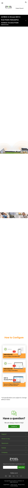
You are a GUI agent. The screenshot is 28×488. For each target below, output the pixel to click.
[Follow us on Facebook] (6, 476)
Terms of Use (13, 484)
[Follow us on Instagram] (21, 476)
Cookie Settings (14, 485)
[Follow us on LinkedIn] (13, 476)
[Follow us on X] (17, 476)
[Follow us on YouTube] (10, 476)
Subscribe (21, 467)
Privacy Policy (21, 484)
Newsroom (4, 443)
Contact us (14, 426)
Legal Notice (6, 484)
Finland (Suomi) (20, 8)
